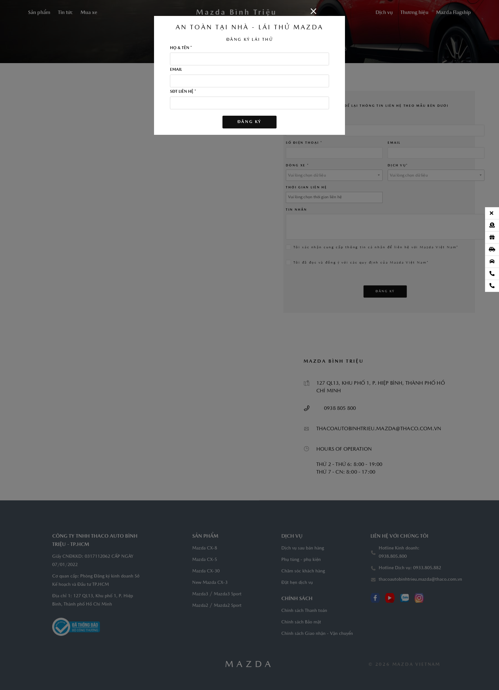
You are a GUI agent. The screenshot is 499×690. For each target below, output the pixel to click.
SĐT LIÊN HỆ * (183, 92)
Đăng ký (249, 122)
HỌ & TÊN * (181, 48)
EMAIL (176, 70)
